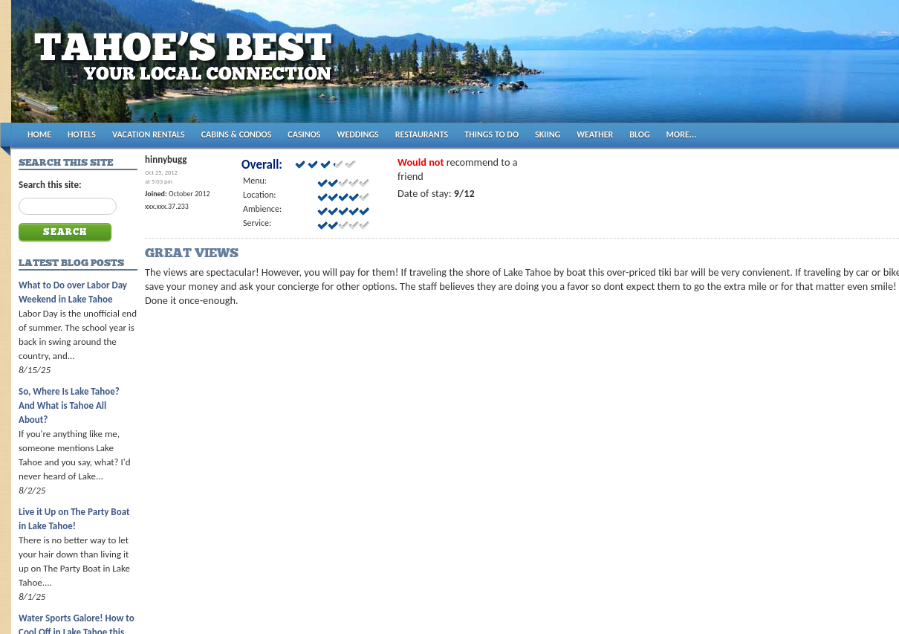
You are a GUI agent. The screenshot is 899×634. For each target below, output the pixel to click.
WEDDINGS (358, 134)
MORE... (681, 134)
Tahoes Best (187, 67)
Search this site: (50, 184)
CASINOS (304, 134)
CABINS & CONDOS (236, 134)
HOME (39, 134)
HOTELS (82, 134)
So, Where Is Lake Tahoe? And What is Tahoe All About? (69, 405)
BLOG (639, 134)
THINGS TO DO (491, 134)
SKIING (547, 134)
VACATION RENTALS (148, 134)
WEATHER (595, 134)
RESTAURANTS (421, 134)
